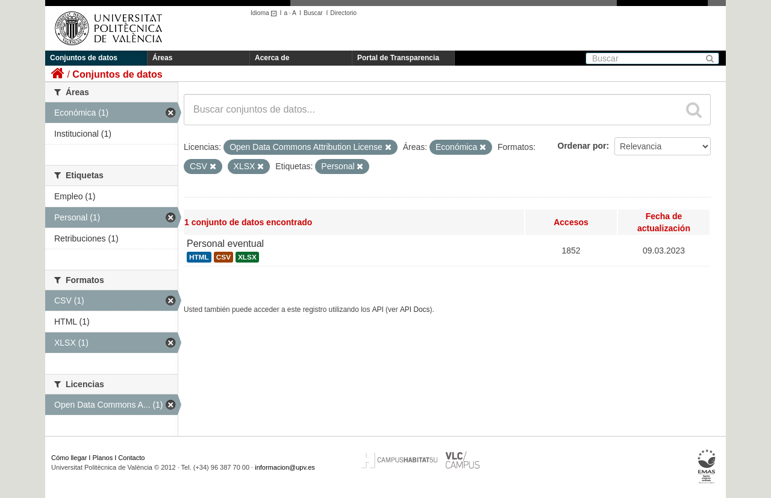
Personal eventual (225, 243)
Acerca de (272, 58)
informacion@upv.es (285, 467)
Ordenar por (582, 146)
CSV (223, 257)
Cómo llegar (69, 457)
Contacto (131, 457)
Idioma (265, 13)
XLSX (247, 257)
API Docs (415, 309)
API (378, 309)
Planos (103, 457)
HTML (199, 257)
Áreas (162, 58)
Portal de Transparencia (398, 58)
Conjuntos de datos (83, 58)
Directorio (343, 13)
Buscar (313, 13)
